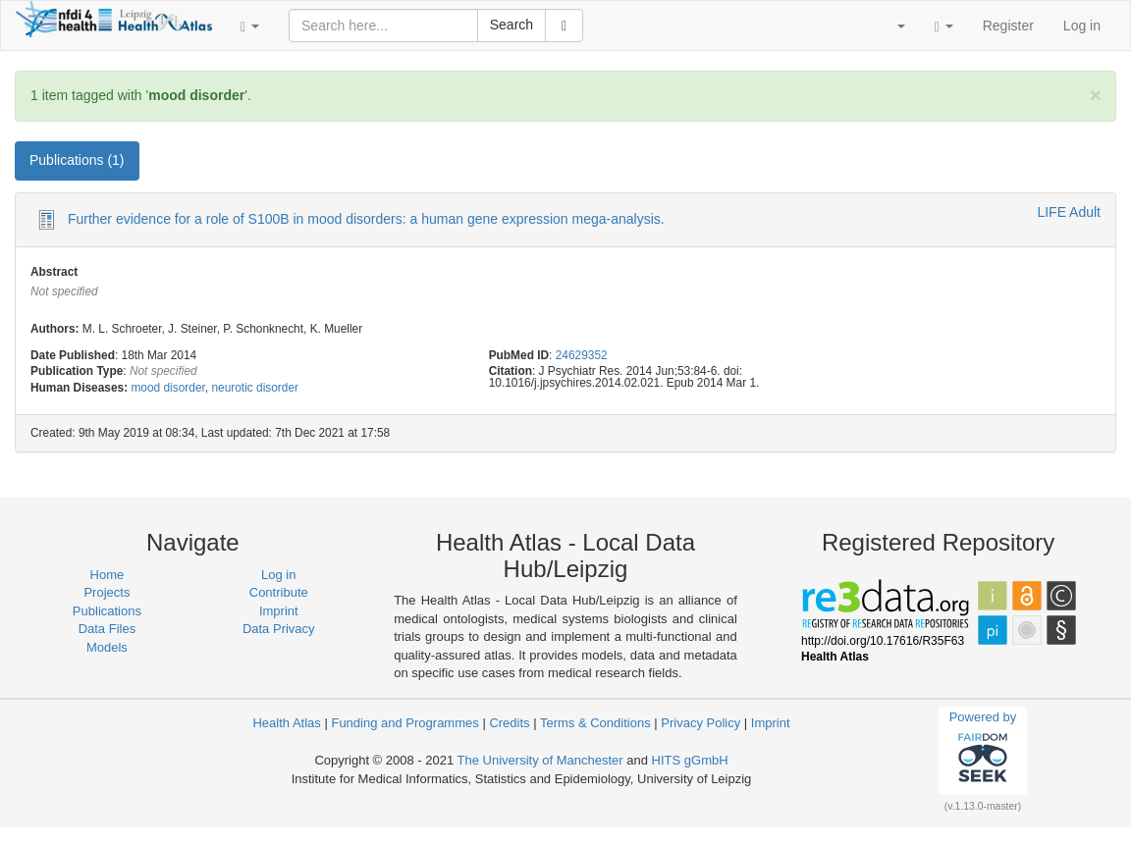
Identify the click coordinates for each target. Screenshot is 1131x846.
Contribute (278, 592)
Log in (1082, 25)
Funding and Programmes (404, 722)
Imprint (278, 611)
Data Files (107, 628)
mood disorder (167, 388)
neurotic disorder (254, 388)
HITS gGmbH (690, 760)
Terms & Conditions (595, 722)
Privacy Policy (700, 722)
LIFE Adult (1069, 212)
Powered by (983, 750)
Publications (107, 611)
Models (107, 647)
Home (107, 574)
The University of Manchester (540, 760)
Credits (509, 722)
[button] (250, 25)
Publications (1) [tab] (77, 160)
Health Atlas (286, 722)
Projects (106, 592)
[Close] (1096, 94)
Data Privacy (278, 628)
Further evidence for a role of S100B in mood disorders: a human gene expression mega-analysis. (366, 219)
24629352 (582, 355)
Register (1008, 25)
